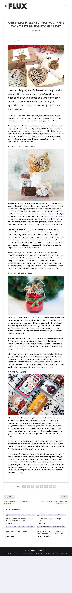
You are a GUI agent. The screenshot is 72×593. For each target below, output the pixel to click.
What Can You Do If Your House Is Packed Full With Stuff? (19, 520)
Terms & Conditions (25, 553)
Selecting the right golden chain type (19, 532)
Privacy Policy (60, 553)
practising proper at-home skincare (39, 426)
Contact (9, 553)
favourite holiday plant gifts (35, 362)
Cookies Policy (43, 553)
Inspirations (36, 31)
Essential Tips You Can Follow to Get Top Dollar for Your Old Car (50, 532)
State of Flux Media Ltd (39, 550)
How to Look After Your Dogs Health (49, 520)
